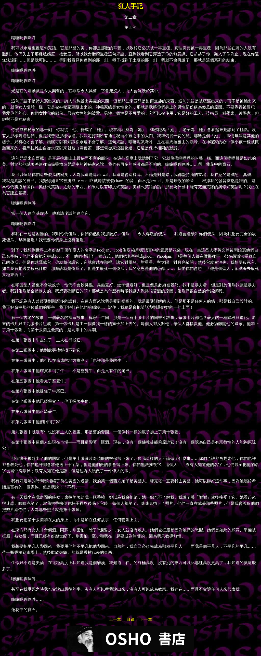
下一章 (146, 619)
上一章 (115, 619)
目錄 (130, 619)
